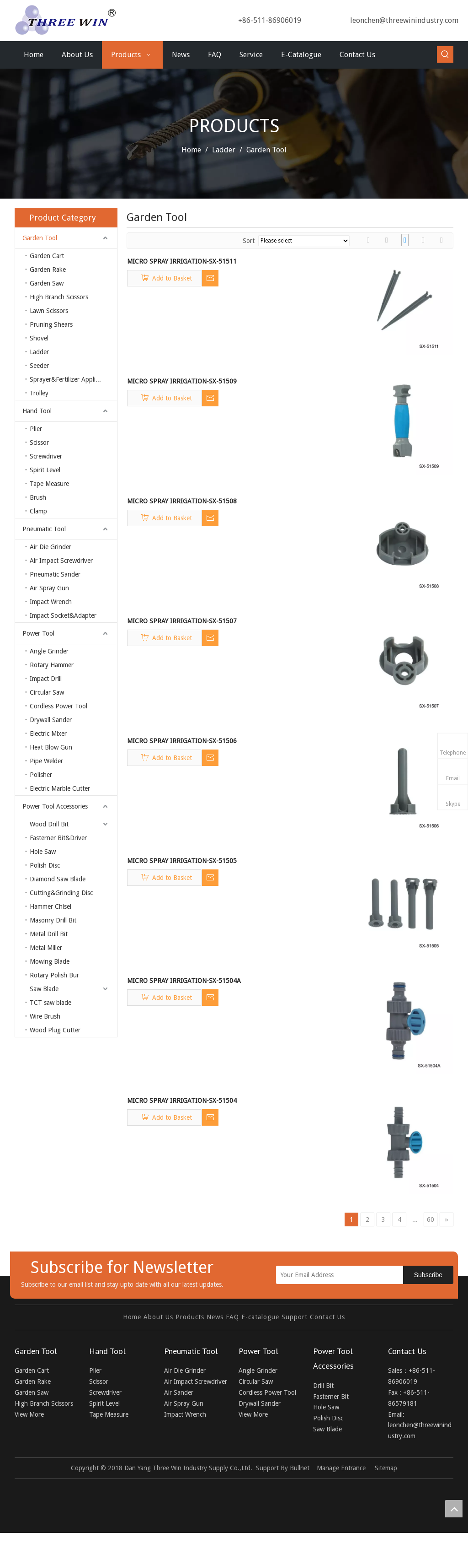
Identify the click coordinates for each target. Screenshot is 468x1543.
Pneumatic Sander (55, 574)
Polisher (41, 774)
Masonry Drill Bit (53, 920)
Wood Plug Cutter (55, 1030)
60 (430, 1219)
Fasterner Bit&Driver (58, 838)
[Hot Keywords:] (445, 54)
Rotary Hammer (52, 665)
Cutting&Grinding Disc (61, 892)
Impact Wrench (51, 601)
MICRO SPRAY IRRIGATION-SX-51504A (184, 980)
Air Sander (178, 1392)
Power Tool (38, 633)
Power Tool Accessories (55, 806)
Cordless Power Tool (58, 706)
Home (132, 1317)
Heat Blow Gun (51, 747)
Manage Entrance (341, 1468)
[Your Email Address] (348, 1275)
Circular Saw (47, 692)
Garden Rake (48, 269)
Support (295, 1317)
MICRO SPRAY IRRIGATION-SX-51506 (182, 741)
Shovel (39, 338)
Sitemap (386, 1468)
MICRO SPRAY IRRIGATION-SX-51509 (182, 381)
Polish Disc (45, 865)
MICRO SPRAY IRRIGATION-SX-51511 (182, 261)
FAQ (232, 1317)
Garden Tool (39, 238)
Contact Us (327, 1317)
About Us (158, 1317)
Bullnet (299, 1468)
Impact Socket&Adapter (63, 615)
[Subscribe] (428, 1275)
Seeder (39, 365)
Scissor (39, 442)
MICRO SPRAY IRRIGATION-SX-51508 (182, 501)
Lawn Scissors (49, 310)
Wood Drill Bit (49, 824)
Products (190, 1317)
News (215, 1317)
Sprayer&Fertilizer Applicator (70, 379)
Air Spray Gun (49, 588)
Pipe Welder (46, 761)
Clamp (38, 511)
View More (29, 1414)
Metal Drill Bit (49, 934)
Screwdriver (46, 456)
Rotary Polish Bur (54, 975)
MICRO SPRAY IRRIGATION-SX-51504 (182, 1100)
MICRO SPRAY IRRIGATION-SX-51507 (182, 621)
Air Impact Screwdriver (61, 560)
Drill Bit (323, 1385)
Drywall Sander (51, 719)
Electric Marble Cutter (60, 788)
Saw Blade (44, 989)
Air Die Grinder (50, 546)
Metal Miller (46, 947)
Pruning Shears (51, 324)
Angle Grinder (49, 651)
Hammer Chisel (50, 906)
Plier (36, 428)
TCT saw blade (50, 1002)
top (454, 1508)
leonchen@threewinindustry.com (404, 20)
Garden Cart (47, 255)
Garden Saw (47, 283)
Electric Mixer (48, 733)
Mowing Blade (49, 961)
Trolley (39, 393)
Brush (38, 497)
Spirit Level (45, 470)
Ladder (39, 352)
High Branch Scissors (59, 297)
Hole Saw (43, 851)
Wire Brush (45, 1016)
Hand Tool (37, 411)
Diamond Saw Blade (57, 879)
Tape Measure (49, 483)
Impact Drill (46, 678)
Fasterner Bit (331, 1396)
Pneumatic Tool (44, 529)
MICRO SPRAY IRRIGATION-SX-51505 (182, 860)
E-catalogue (260, 1317)
